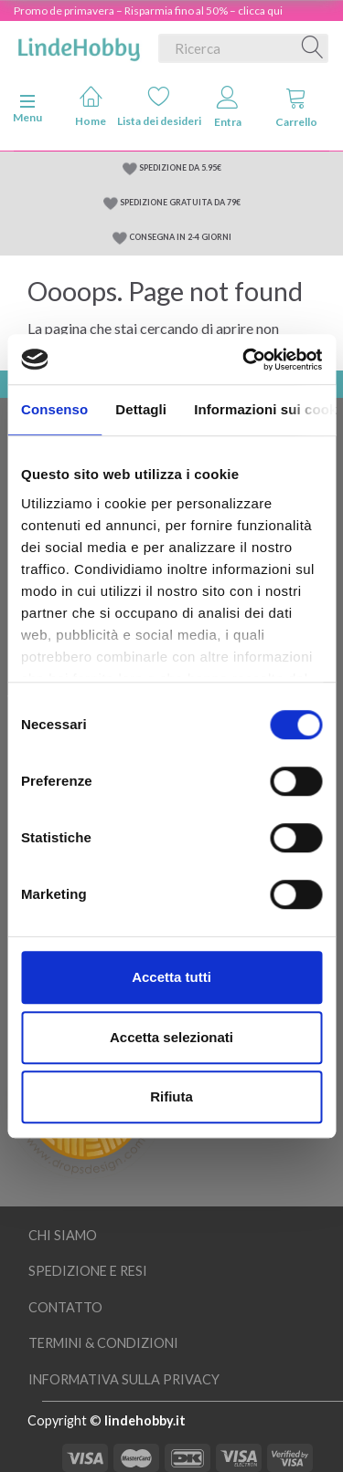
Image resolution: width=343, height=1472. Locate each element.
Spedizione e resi (87, 1271)
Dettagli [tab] (140, 409)
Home (90, 106)
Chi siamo (62, 1235)
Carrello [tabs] (296, 107)
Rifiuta (171, 1096)
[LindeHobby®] (79, 45)
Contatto (65, 1307)
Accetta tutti (171, 977)
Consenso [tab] (54, 409)
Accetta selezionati (171, 1037)
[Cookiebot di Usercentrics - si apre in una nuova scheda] (244, 359)
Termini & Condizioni (103, 1343)
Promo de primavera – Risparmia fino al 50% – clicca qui (148, 10)
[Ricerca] (313, 48)
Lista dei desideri (159, 106)
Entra (227, 107)
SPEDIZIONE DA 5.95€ (180, 167)
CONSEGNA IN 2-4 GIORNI (180, 237)
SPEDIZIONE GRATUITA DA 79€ (180, 202)
